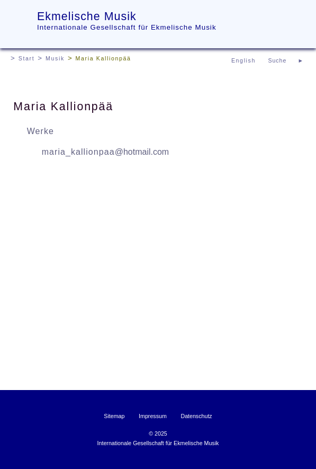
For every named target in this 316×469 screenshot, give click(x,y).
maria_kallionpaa (105, 151)
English (243, 60)
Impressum (153, 416)
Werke (40, 131)
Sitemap (114, 416)
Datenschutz (196, 416)
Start (27, 58)
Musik (55, 58)
